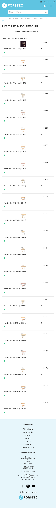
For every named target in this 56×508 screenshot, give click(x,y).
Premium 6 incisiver (39, 18)
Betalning (28, 444)
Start (10, 18)
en (54, 2)
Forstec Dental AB (28, 453)
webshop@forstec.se (28, 459)
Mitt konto (28, 438)
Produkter (15, 18)
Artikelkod (6, 38)
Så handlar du (28, 432)
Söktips (28, 435)
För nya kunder (28, 429)
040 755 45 (28, 463)
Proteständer (28, 18)
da (50, 2)
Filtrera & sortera (28, 32)
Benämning (15, 38)
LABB (21, 18)
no (45, 2)
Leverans (28, 441)
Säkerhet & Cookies (28, 447)
